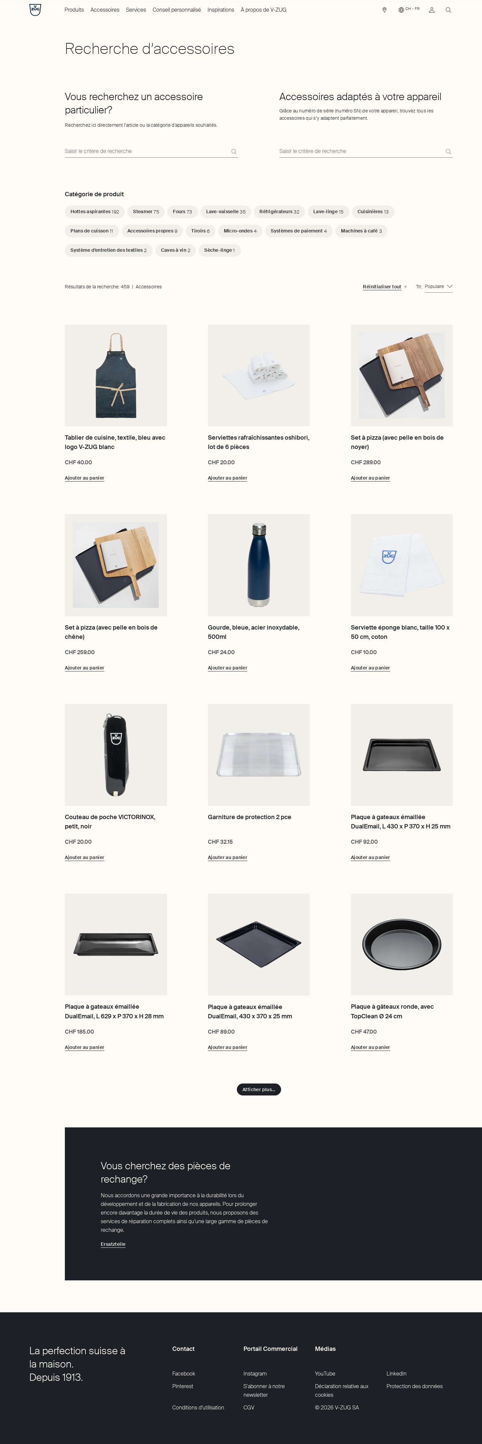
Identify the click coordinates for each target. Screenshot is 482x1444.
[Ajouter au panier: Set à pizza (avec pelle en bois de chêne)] (84, 667)
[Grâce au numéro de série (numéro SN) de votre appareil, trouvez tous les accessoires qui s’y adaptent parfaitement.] (366, 151)
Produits (74, 9)
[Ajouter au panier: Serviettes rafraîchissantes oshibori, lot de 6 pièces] (227, 478)
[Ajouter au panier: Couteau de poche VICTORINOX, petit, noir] (84, 857)
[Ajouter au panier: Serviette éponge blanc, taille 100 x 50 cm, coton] (370, 667)
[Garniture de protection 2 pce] (259, 755)
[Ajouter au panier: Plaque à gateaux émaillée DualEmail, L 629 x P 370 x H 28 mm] (84, 1047)
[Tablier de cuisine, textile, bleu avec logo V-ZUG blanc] (116, 375)
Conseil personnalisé (177, 9)
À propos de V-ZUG (263, 9)
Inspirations (221, 9)
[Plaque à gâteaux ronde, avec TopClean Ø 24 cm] (402, 944)
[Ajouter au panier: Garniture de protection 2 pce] (227, 857)
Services (136, 9)
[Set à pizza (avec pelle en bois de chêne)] (116, 565)
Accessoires (104, 9)
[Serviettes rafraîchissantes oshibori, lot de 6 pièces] (259, 375)
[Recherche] (234, 151)
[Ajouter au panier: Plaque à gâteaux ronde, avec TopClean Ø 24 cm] (370, 1047)
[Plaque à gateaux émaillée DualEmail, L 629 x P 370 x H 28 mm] (116, 944)
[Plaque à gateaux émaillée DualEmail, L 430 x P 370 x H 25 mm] (402, 755)
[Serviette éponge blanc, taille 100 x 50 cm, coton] (402, 565)
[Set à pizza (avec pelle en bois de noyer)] (402, 375)
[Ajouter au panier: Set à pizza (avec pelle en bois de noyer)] (370, 478)
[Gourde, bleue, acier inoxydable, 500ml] (259, 565)
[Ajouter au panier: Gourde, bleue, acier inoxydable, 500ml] (227, 667)
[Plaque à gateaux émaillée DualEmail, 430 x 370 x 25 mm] (259, 944)
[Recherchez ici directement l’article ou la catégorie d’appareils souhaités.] (151, 151)
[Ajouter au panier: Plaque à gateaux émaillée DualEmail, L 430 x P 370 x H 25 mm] (370, 857)
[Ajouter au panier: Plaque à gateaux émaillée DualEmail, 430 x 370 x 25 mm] (227, 1047)
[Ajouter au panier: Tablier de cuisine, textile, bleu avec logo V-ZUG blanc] (84, 478)
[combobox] (439, 286)
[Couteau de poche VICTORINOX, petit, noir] (116, 755)
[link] (384, 12)
